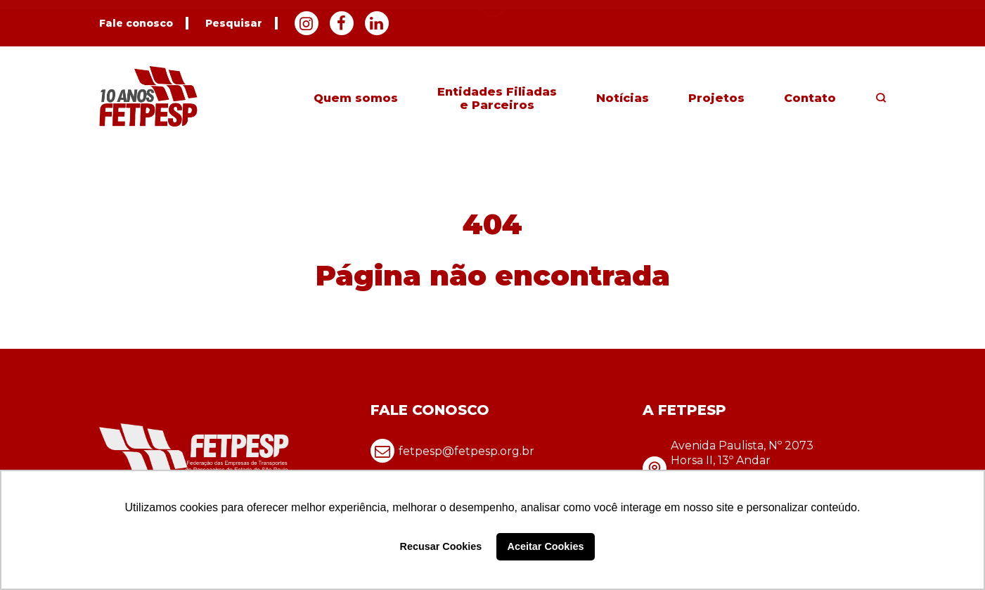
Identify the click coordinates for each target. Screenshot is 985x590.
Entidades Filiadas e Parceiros (497, 98)
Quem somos (356, 98)
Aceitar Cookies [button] (546, 546)
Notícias (622, 98)
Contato (810, 98)
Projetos (716, 98)
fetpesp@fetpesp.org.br (452, 451)
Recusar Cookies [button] (441, 546)
